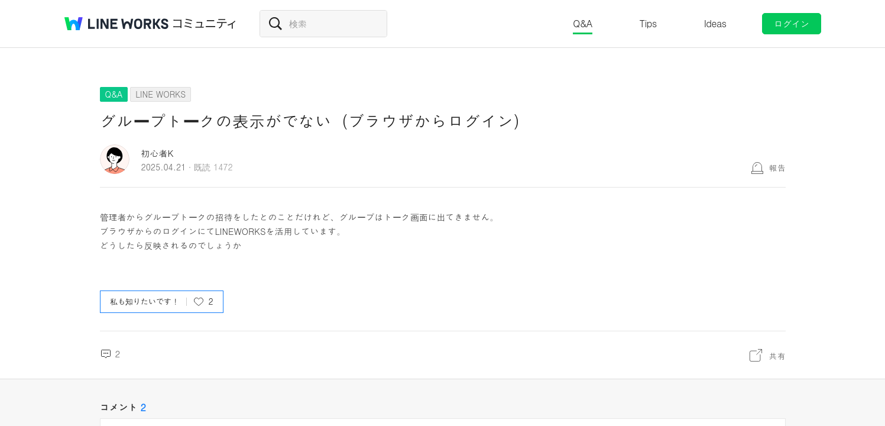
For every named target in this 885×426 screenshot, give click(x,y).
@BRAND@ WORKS (116, 23)
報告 (777, 167)
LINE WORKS (160, 94)
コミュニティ (204, 23)
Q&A (582, 23)
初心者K (157, 153)
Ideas (715, 23)
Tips (648, 23)
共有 (777, 356)
